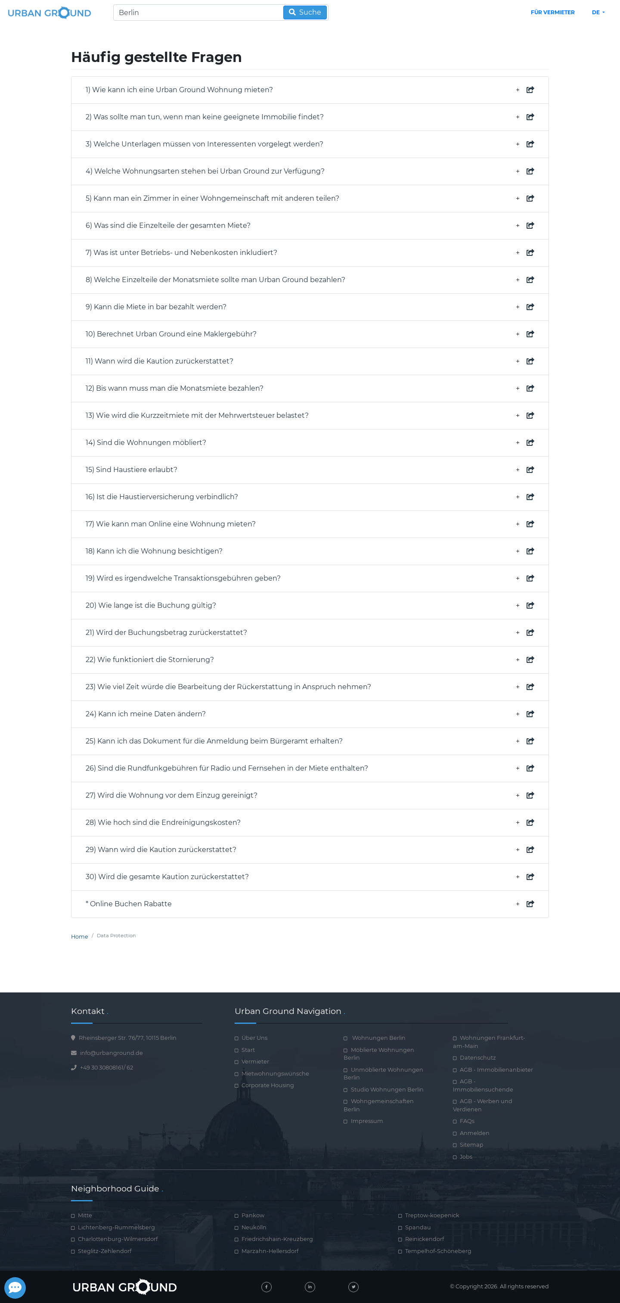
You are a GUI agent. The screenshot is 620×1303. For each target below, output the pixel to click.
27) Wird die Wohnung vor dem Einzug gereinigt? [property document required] (310, 795)
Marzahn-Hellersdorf (270, 1251)
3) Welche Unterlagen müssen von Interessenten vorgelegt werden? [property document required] (310, 144)
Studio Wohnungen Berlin (387, 1089)
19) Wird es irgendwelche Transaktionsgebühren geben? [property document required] (310, 578)
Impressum (367, 1121)
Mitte (85, 1215)
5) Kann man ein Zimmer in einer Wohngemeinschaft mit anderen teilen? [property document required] (310, 198)
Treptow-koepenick (432, 1215)
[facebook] (266, 1287)
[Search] (221, 12)
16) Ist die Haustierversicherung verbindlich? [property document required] (310, 497)
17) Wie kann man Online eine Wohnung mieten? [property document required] (310, 524)
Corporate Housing (268, 1085)
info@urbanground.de (111, 1053)
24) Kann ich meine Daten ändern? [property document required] (310, 714)
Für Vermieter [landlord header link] (553, 12)
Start (248, 1050)
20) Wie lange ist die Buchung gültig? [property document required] (310, 605)
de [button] (596, 12)
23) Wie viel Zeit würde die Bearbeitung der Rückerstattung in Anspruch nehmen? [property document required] (310, 687)
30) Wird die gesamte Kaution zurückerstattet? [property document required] (310, 877)
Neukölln (254, 1227)
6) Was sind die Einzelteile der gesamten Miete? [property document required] (310, 226)
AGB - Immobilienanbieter (496, 1070)
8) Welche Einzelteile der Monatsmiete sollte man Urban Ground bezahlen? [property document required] (310, 280)
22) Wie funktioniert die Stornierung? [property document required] (310, 660)
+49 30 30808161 (102, 1067)
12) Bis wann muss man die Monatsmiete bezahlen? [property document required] (310, 388)
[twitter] (353, 1287)
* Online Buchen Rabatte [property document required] (310, 904)
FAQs (467, 1121)
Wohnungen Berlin (378, 1038)
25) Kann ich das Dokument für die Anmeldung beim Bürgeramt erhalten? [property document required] (310, 741)
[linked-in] (310, 1287)
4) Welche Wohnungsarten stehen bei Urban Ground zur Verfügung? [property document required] (310, 171)
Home (79, 936)
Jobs (466, 1157)
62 (130, 1067)
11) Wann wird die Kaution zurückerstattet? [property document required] (310, 361)
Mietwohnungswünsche (275, 1073)
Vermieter (255, 1061)
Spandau (418, 1227)
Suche (305, 12)
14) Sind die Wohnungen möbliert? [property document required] (310, 443)
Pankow (253, 1215)
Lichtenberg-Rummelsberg (116, 1227)
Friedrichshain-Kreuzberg (277, 1239)
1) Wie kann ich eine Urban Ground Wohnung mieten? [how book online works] (310, 90)
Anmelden (475, 1133)
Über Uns (254, 1038)
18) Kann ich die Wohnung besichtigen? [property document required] (310, 551)
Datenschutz (478, 1057)
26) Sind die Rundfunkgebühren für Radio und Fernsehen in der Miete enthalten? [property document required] (310, 768)
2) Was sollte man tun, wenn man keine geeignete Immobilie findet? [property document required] (310, 117)
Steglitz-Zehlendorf (104, 1251)
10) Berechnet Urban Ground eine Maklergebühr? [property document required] (310, 334)
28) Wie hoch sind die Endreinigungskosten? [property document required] (310, 823)
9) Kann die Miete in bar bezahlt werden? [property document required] (310, 307)
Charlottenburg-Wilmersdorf (118, 1239)
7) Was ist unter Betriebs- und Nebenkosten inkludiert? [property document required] (310, 253)
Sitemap (472, 1144)
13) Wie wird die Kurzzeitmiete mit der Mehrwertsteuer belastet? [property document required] (310, 415)
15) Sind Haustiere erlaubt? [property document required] (310, 470)
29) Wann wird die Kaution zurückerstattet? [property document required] (310, 850)
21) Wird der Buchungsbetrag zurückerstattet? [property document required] (310, 633)
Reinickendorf (424, 1239)
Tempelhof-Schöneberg (438, 1251)
